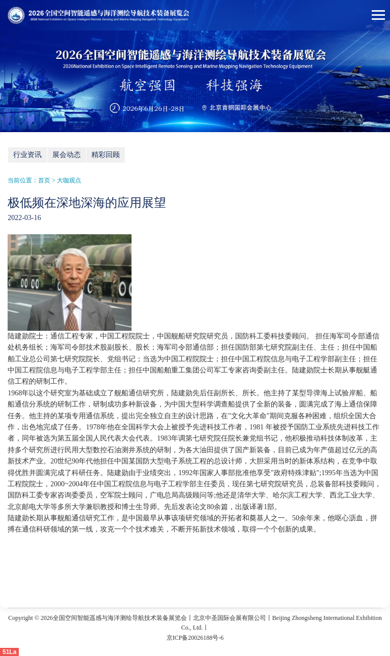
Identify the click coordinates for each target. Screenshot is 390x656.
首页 (44, 180)
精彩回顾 (105, 155)
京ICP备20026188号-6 (195, 637)
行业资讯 (27, 155)
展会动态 (66, 155)
